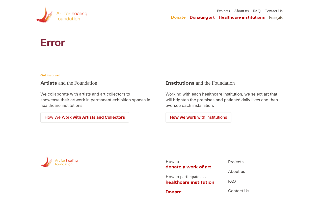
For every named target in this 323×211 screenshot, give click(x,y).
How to (188, 164)
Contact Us (273, 11)
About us (241, 11)
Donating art (202, 17)
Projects (223, 11)
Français (276, 17)
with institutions (198, 117)
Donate (178, 17)
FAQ (257, 11)
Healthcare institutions (242, 17)
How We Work (85, 117)
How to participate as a (190, 179)
